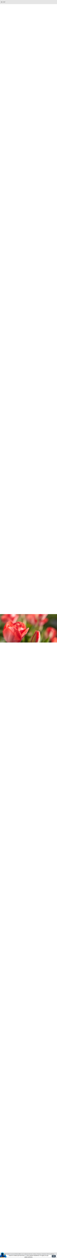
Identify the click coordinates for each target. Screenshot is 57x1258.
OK (54, 1256)
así (25, 1255)
